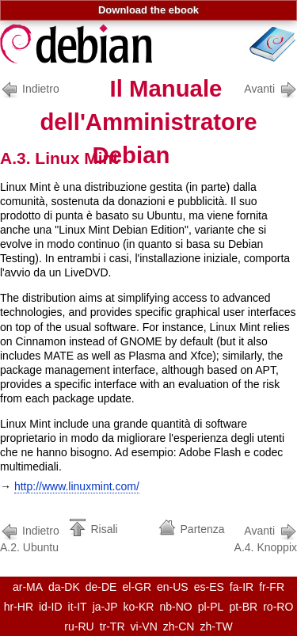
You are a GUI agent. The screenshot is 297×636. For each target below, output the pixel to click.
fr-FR (271, 587)
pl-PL (211, 606)
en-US (172, 587)
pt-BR (243, 606)
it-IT (77, 606)
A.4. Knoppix (265, 537)
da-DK (64, 587)
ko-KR (139, 606)
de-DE (101, 587)
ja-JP (105, 606)
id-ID (51, 606)
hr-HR (18, 606)
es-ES (209, 587)
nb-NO (175, 606)
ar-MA (28, 587)
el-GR (136, 587)
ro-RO (278, 606)
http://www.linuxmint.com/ (76, 486)
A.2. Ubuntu (32, 537)
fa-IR (241, 587)
